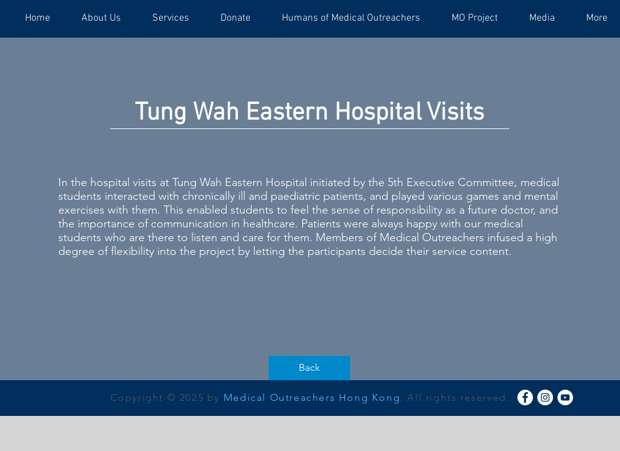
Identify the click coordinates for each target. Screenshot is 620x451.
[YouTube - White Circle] (565, 397)
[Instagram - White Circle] (545, 397)
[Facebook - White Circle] (525, 397)
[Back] (309, 368)
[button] (101, 18)
